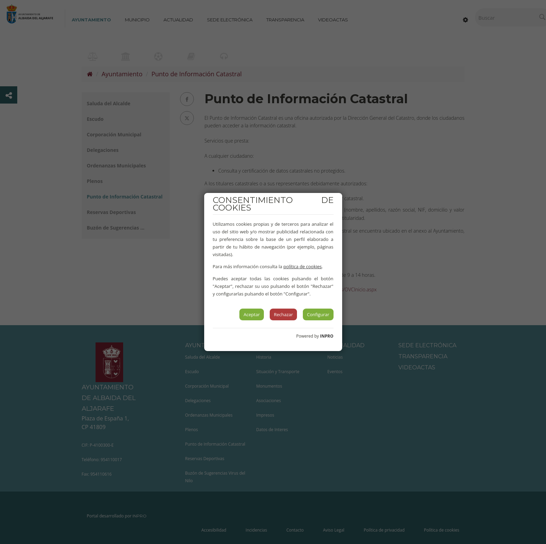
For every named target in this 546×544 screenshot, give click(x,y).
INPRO (327, 336)
